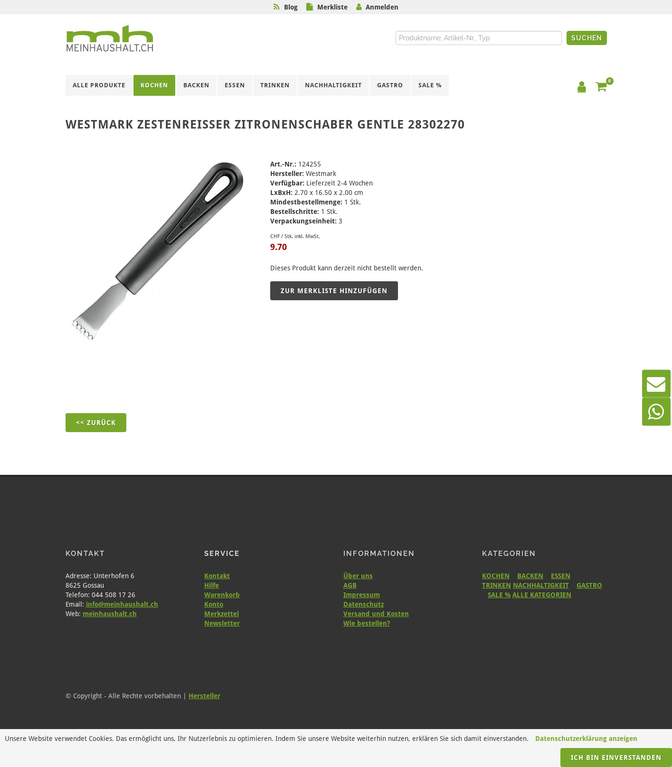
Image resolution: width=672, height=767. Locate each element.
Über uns (358, 576)
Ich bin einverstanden (616, 757)
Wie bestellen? (366, 623)
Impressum (361, 595)
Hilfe (211, 585)
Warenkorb (222, 595)
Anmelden (382, 7)
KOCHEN (496, 576)
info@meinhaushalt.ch (122, 604)
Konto (213, 604)
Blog (291, 7)
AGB (350, 585)
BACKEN (530, 576)
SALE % (499, 595)
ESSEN (560, 576)
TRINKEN (496, 585)
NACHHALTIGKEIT (541, 585)
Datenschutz (363, 604)
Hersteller (204, 696)
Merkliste (332, 7)
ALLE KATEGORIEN (541, 595)
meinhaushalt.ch (110, 614)
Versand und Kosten (376, 614)
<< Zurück (96, 422)
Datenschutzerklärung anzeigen (586, 738)
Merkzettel (221, 614)
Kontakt (217, 576)
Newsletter (222, 623)
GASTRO (589, 585)
